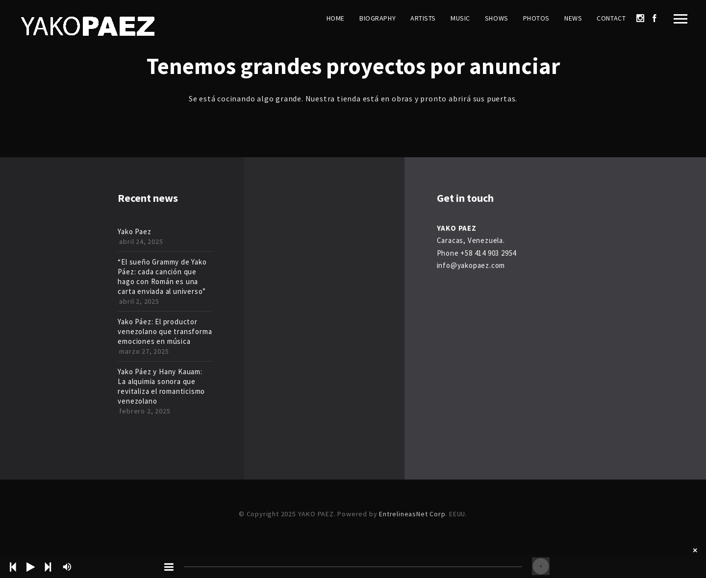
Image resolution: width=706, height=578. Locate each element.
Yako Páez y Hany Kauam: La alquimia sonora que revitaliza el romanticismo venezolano (161, 386)
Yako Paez (134, 231)
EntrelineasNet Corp (412, 513)
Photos (536, 18)
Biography (377, 18)
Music (460, 18)
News (573, 18)
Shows (496, 18)
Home (336, 18)
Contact (611, 18)
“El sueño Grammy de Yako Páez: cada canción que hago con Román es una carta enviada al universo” (162, 276)
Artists (423, 18)
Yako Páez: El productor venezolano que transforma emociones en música (165, 331)
